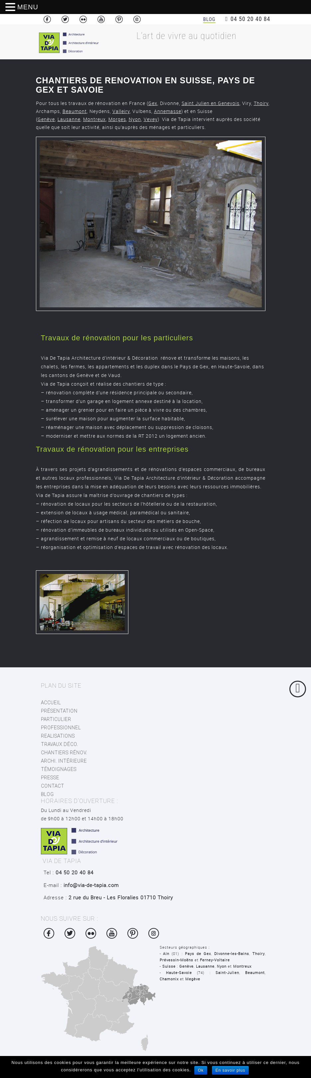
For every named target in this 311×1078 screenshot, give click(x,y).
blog (47, 794)
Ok (201, 1070)
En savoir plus (230, 1070)
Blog (209, 19)
